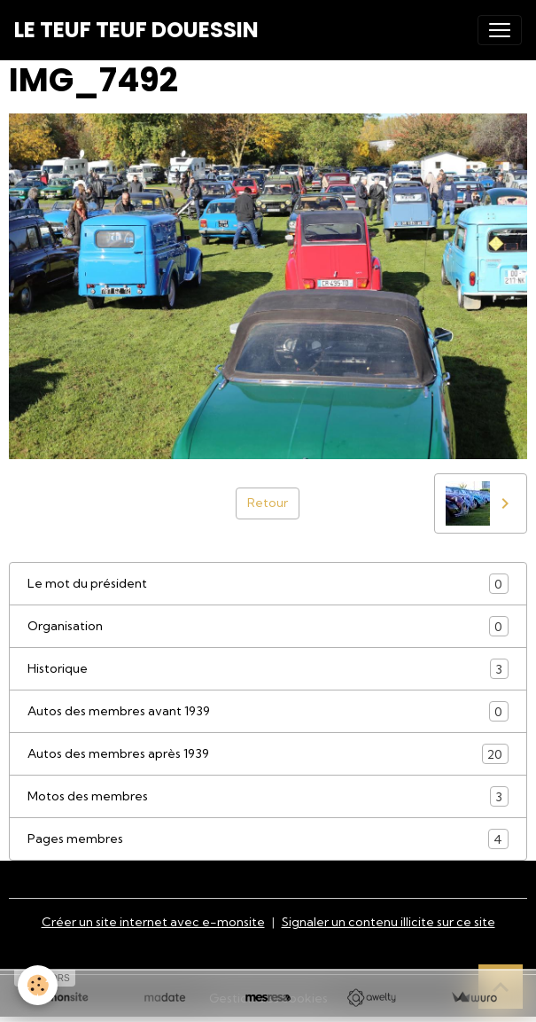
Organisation (268, 626)
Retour (267, 503)
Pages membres (268, 839)
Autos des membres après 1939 (268, 754)
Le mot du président (268, 583)
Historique (268, 669)
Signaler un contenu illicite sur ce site (388, 922)
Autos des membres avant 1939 (268, 711)
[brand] (136, 30)
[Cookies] (38, 985)
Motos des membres (268, 796)
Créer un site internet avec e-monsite (153, 922)
